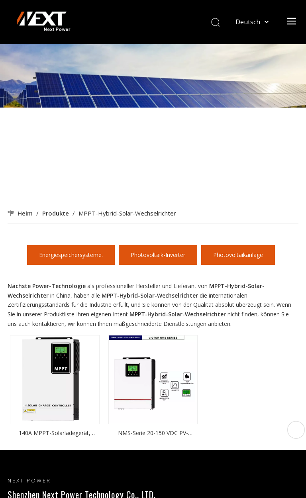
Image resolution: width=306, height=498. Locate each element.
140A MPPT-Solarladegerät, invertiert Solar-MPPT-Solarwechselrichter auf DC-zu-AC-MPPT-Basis (54, 433)
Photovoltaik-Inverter (158, 255)
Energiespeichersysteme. (71, 255)
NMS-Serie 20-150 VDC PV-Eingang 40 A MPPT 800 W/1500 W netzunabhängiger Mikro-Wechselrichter (153, 433)
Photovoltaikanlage (238, 255)
